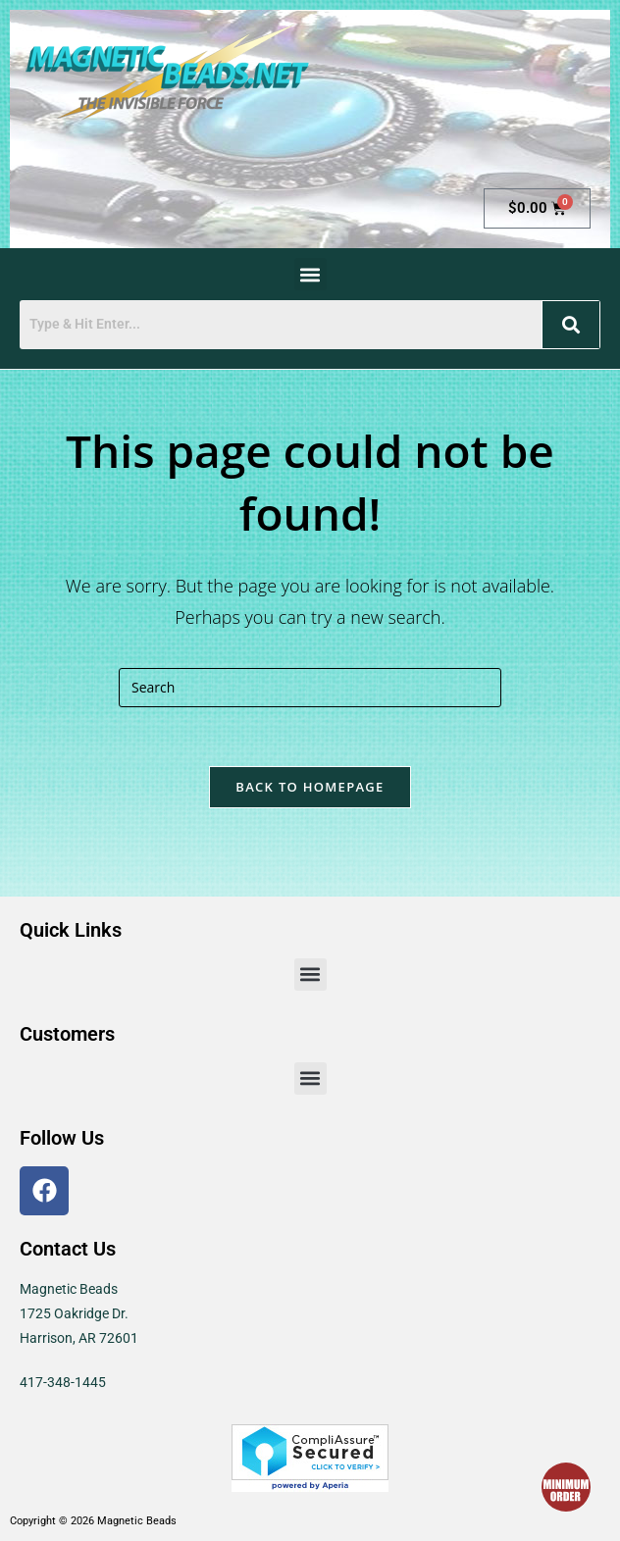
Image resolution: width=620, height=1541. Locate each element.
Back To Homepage (309, 787)
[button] (310, 274)
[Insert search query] (310, 687)
